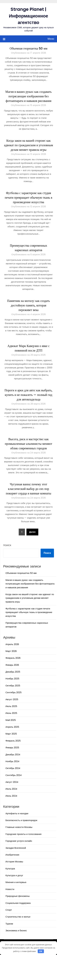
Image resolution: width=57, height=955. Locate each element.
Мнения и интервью (15, 882)
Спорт (8, 909)
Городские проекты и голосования (23, 834)
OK (40, 951)
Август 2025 (11, 699)
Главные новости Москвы (18, 827)
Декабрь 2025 (12, 671)
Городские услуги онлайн (18, 840)
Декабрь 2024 (12, 754)
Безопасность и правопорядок (21, 820)
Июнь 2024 (11, 795)
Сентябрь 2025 (13, 692)
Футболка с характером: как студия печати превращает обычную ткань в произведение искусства (28, 197)
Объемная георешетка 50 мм (28, 48)
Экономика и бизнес (16, 930)
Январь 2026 (12, 664)
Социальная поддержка (18, 903)
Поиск (7, 545)
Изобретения (12, 854)
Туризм (9, 923)
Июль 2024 (11, 788)
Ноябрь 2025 (12, 678)
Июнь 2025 (11, 713)
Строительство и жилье (17, 916)
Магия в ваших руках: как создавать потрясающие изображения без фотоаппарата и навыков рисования (28, 96)
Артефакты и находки (16, 813)
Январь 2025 (12, 747)
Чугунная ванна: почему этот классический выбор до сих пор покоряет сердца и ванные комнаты (28, 488)
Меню (51, 39)
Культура (10, 868)
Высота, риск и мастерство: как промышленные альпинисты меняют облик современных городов (28, 443)
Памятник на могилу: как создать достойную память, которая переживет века (28, 305)
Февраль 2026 (13, 657)
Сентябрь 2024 (13, 775)
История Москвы (14, 861)
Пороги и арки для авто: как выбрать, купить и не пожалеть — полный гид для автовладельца (28, 394)
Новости (9, 889)
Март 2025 (11, 733)
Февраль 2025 (13, 740)
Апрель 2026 (12, 644)
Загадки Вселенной (15, 847)
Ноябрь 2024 (12, 761)
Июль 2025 (11, 706)
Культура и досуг (14, 875)
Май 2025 (10, 720)
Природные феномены (17, 896)
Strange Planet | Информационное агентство (28, 16)
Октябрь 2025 (12, 685)
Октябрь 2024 (12, 768)
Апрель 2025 (12, 726)
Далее (32, 531)
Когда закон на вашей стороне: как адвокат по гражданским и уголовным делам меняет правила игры (28, 145)
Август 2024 (11, 782)
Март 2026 (11, 651)
